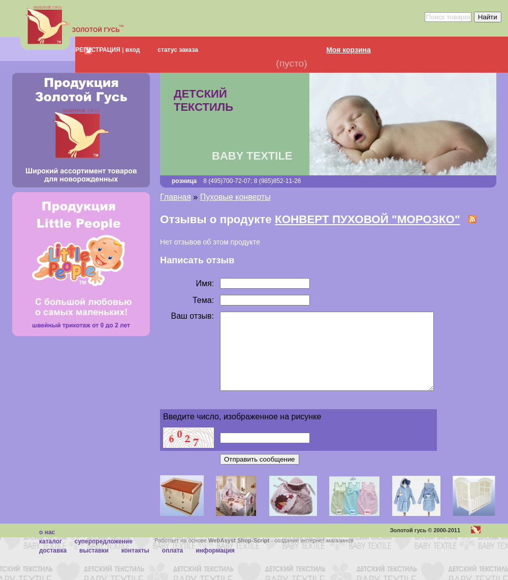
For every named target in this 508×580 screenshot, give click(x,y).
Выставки (94, 565)
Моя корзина (348, 50)
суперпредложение (103, 556)
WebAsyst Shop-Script (238, 556)
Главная (175, 197)
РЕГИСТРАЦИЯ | (99, 49)
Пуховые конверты (235, 197)
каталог (50, 556)
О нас (47, 547)
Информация (215, 565)
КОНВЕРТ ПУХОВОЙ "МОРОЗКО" (367, 219)
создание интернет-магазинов (314, 556)
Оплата (172, 565)
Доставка (53, 565)
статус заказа (177, 49)
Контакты (135, 565)
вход (131, 49)
